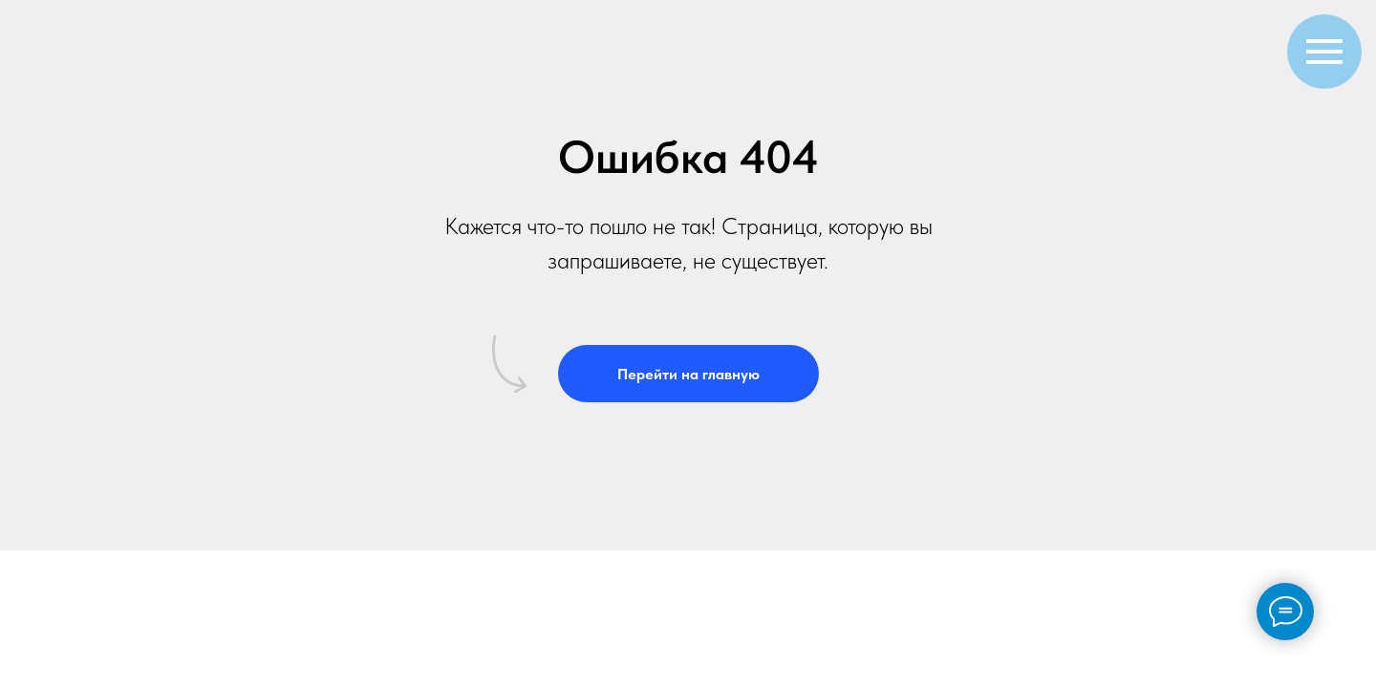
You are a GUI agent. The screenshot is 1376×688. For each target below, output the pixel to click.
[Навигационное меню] (1324, 51)
